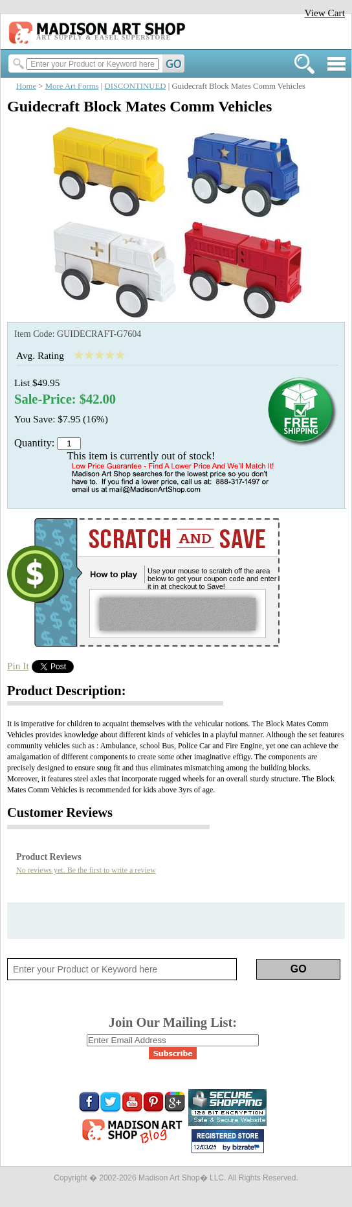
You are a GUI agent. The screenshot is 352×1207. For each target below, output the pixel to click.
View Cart (324, 12)
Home (26, 86)
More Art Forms (72, 86)
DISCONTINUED (135, 86)
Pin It (18, 665)
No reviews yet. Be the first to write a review (86, 870)
